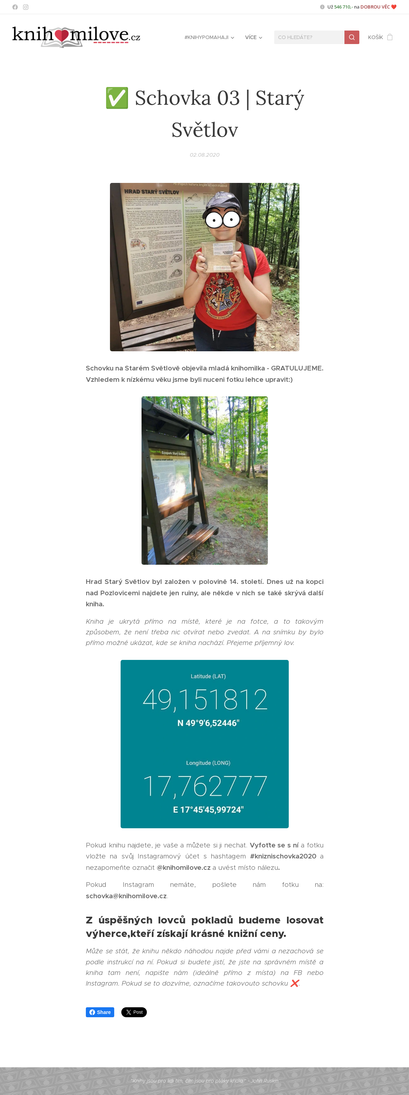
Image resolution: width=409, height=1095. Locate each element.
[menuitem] (208, 37)
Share (100, 1012)
